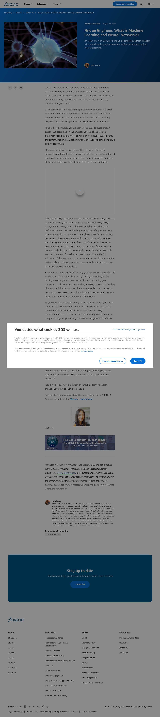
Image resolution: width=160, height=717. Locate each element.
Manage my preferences (112, 361)
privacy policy (87, 351)
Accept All (137, 361)
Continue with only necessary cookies (129, 330)
